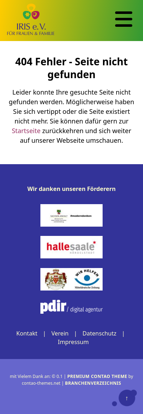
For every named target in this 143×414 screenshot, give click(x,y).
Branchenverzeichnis (93, 383)
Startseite (26, 130)
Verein (60, 333)
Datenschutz (100, 333)
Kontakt (26, 333)
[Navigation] (123, 19)
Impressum (73, 342)
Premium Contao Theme (97, 376)
